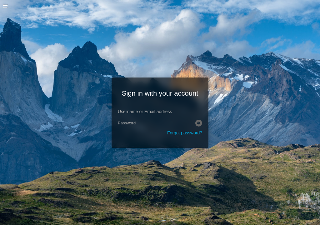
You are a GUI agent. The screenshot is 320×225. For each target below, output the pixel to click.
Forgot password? (184, 132)
